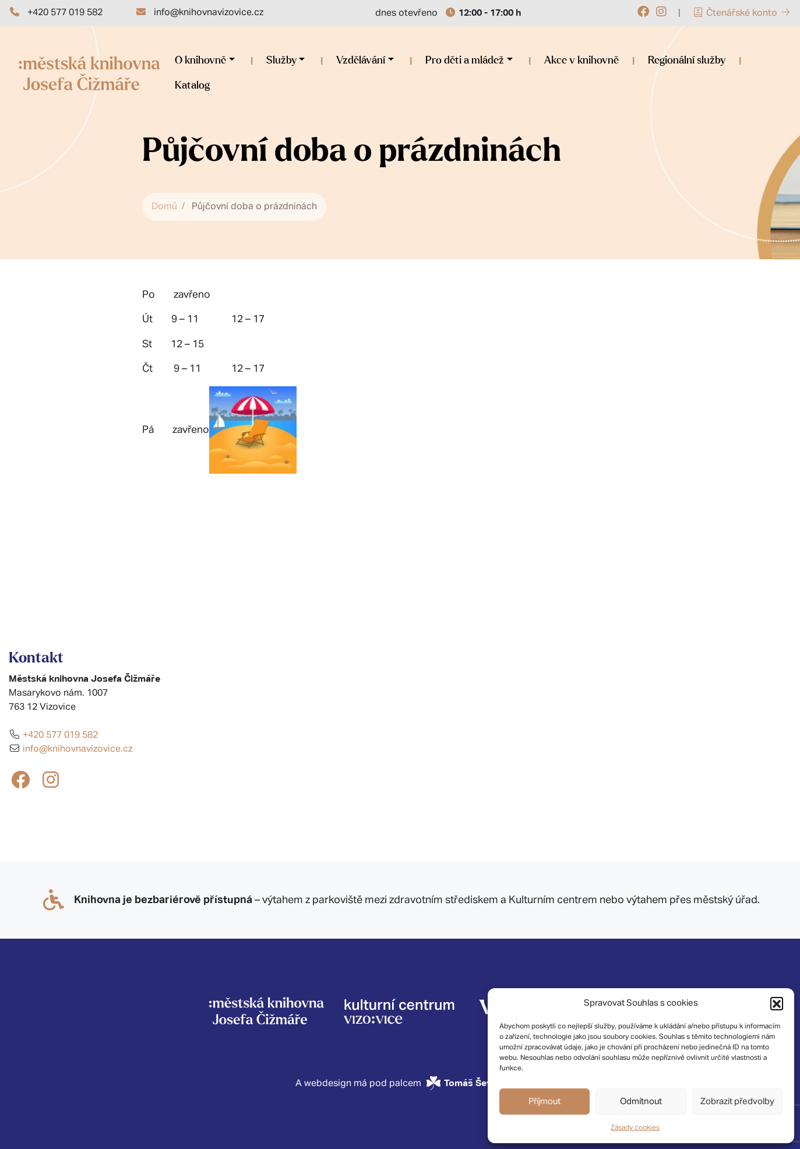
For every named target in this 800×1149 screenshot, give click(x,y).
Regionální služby (686, 60)
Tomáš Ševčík (474, 1082)
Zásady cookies (635, 1128)
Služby (281, 60)
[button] (777, 1003)
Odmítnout (641, 1101)
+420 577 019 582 (65, 12)
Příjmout (544, 1101)
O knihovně (200, 60)
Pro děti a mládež (464, 60)
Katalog (192, 85)
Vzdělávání (360, 60)
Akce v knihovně (581, 60)
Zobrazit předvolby (737, 1101)
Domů (164, 207)
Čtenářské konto (741, 13)
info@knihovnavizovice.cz (208, 12)
